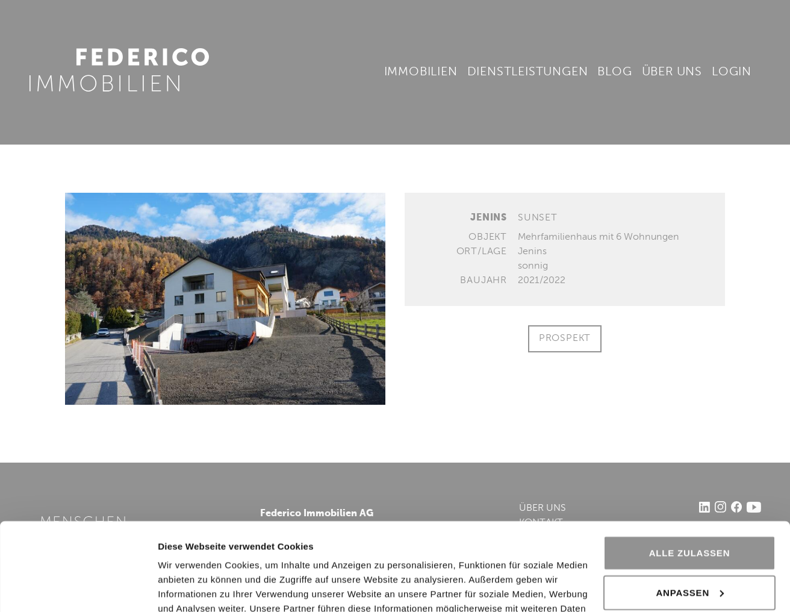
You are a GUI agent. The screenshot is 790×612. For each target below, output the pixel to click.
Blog (614, 72)
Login (731, 72)
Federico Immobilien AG (119, 70)
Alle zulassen (689, 471)
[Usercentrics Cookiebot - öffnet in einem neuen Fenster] (78, 588)
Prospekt (565, 338)
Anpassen (690, 510)
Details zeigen (188, 588)
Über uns (672, 72)
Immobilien (421, 72)
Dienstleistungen (527, 72)
